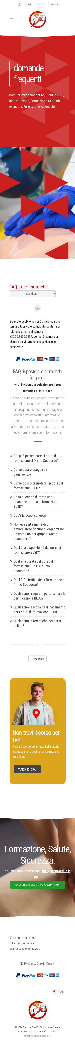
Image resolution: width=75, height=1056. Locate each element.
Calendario (41, 4)
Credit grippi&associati (37, 1035)
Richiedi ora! (27, 769)
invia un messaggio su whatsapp (37, 884)
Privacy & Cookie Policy (37, 964)
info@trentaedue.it (23, 943)
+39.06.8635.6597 (21, 336)
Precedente (37, 658)
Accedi (54, 4)
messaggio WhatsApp (25, 949)
